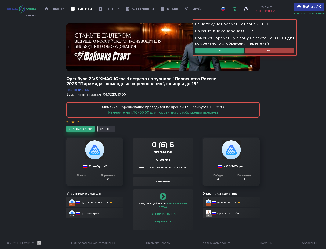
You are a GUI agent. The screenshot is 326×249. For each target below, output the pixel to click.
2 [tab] (250, 66)
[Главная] (21, 9)
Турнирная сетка (163, 214)
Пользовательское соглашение (93, 243)
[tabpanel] (163, 47)
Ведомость (163, 221)
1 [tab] (244, 66)
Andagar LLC (310, 243)
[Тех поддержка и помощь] (246, 8)
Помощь (266, 243)
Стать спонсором (158, 243)
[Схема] (234, 8)
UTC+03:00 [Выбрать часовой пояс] (265, 11)
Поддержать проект (215, 243)
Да (220, 50)
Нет (269, 50)
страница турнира (80, 128)
